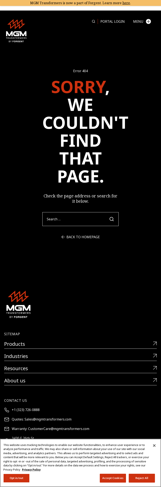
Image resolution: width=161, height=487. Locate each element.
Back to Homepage (80, 237)
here (126, 3)
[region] (80, 463)
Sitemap (12, 334)
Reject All (141, 478)
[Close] (154, 445)
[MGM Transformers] (16, 30)
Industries (80, 356)
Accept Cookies (112, 478)
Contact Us (15, 400)
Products (80, 344)
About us (80, 380)
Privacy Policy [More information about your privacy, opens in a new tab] (31, 469)
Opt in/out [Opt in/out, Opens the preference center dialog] (16, 478)
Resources (80, 368)
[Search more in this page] (93, 21)
